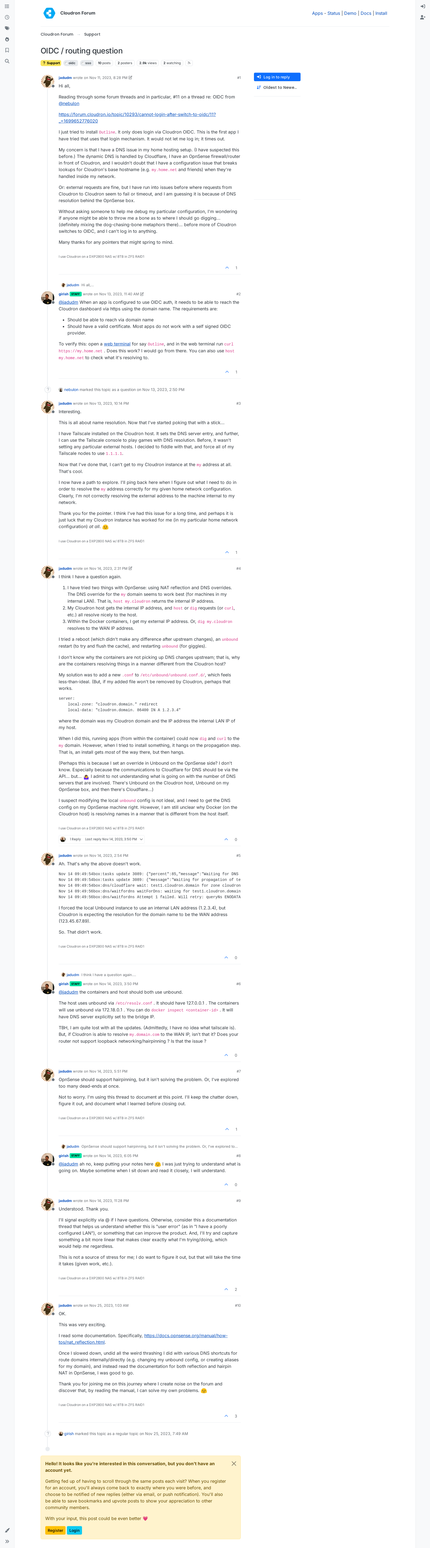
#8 (238, 1155)
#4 (238, 568)
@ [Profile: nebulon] (69, 103)
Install (381, 13)
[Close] (234, 1463)
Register (55, 1530)
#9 (238, 1200)
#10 (238, 1305)
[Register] (423, 17)
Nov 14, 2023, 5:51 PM (108, 1071)
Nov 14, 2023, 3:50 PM (118, 984)
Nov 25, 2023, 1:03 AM (109, 1305)
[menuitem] (423, 6)
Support (51, 63)
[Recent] (7, 17)
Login (74, 1530)
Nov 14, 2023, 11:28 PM (109, 1200)
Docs (366, 13)
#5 (238, 855)
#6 (238, 984)
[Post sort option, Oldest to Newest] (277, 87)
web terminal (117, 344)
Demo (350, 13)
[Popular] (7, 39)
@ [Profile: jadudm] (68, 302)
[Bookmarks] (7, 50)
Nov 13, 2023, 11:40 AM (119, 294)
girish (64, 294)
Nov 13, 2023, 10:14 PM (109, 403)
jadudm (65, 77)
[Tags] (7, 28)
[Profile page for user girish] (47, 297)
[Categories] (7, 6)
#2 (238, 294)
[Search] (7, 61)
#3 (238, 403)
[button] (7, 1530)
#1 (239, 77)
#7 (239, 1071)
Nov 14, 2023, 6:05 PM (118, 1155)
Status (333, 13)
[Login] (423, 6)
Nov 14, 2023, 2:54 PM (108, 855)
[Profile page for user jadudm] (47, 81)
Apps (317, 13)
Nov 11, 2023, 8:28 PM (108, 77)
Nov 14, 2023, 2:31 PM (108, 568)
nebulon (71, 389)
